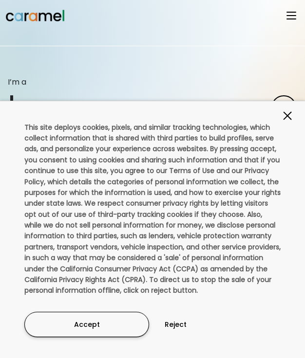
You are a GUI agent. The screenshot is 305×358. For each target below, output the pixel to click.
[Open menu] (291, 15)
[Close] (287, 116)
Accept (87, 324)
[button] (152, 19)
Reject (176, 324)
